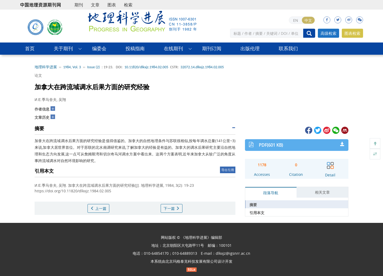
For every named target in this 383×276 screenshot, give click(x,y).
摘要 (253, 204)
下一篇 (172, 208)
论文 (38, 75)
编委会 (99, 48)
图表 (111, 5)
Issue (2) (93, 67)
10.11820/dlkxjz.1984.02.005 (146, 67)
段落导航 (270, 192)
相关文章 (322, 192)
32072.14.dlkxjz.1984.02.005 (202, 67)
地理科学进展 (46, 67)
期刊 (78, 5)
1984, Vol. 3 (72, 67)
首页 (30, 48)
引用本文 (256, 212)
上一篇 (98, 208)
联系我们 (288, 48)
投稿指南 (135, 48)
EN (295, 20)
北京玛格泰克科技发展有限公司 (191, 261)
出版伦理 (250, 48)
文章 (95, 5)
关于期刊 (63, 48)
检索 (128, 5)
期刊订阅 (211, 48)
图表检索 (352, 33)
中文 (308, 20)
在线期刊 (173, 48)
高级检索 (328, 33)
